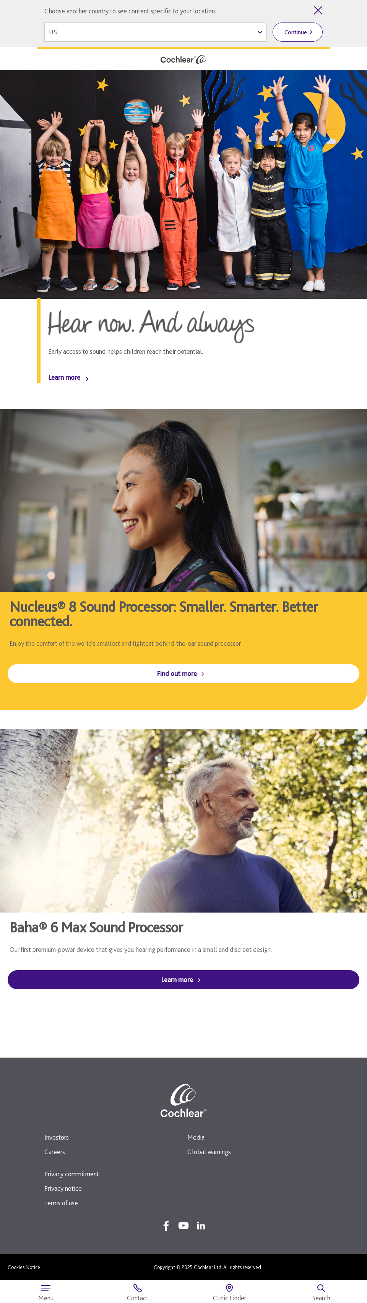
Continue (295, 32)
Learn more (64, 377)
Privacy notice (63, 1188)
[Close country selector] (318, 10)
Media (196, 1137)
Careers (54, 1152)
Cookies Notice (24, 1267)
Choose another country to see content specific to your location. (130, 11)
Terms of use (61, 1203)
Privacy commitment (71, 1174)
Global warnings (209, 1152)
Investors (56, 1137)
